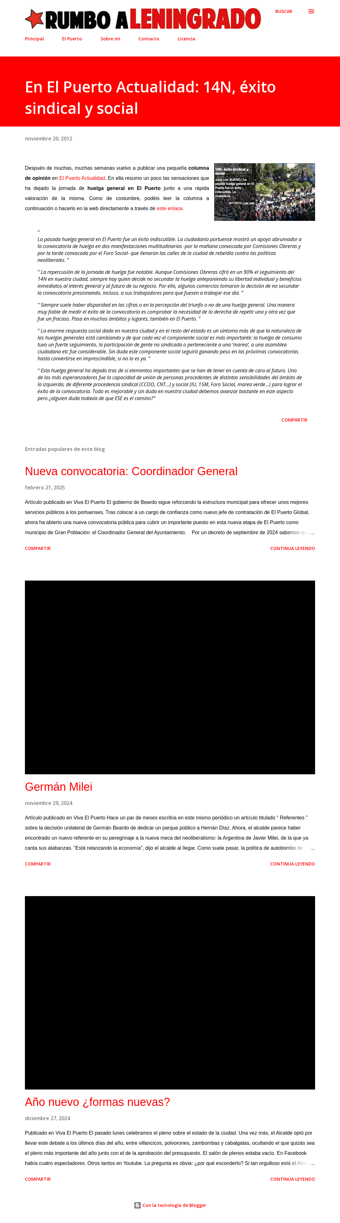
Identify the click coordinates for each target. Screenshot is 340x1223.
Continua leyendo (292, 548)
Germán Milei (58, 786)
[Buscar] (283, 11)
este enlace (170, 208)
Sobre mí (110, 39)
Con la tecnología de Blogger (170, 1205)
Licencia (186, 39)
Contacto (148, 39)
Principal (34, 39)
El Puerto (72, 39)
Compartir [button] (295, 420)
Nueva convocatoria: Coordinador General (131, 471)
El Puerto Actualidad (82, 178)
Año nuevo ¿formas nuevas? (97, 1102)
